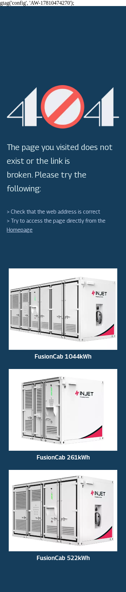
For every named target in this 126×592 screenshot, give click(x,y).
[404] (63, 106)
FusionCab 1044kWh (63, 356)
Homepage (20, 230)
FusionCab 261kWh (63, 457)
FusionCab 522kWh (63, 558)
